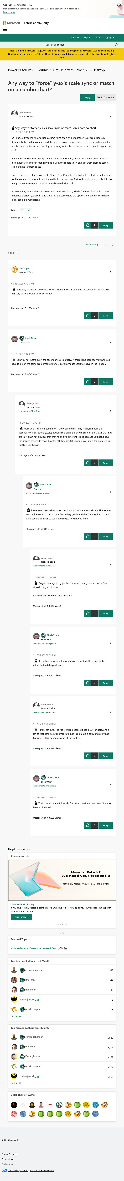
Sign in (87, 37)
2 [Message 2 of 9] (21, 374)
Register (75, 37)
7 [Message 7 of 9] (42, 675)
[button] (87, 97)
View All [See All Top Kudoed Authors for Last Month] (16, 1083)
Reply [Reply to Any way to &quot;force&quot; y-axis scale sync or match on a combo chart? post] (105, 225)
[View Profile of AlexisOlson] (31, 338)
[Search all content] (82, 45)
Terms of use (8, 1159)
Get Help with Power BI (70, 70)
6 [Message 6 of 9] (42, 817)
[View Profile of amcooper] (24, 268)
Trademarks (7, 1164)
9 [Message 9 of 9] (21, 308)
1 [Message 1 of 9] (21, 217)
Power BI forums (20, 70)
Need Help (26, 210)
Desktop (99, 70)
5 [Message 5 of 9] (42, 605)
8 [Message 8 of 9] (42, 748)
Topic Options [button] (104, 97)
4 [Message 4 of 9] (35, 528)
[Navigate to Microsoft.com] (11, 23)
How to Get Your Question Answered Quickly (35, 948)
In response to (30, 411)
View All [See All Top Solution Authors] (16, 1016)
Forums (42, 70)
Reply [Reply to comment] (105, 315)
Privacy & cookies (10, 1154)
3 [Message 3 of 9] (28, 455)
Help (97, 37)
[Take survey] (21, 917)
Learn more (9, 12)
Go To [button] (108, 37)
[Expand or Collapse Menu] (4, 30)
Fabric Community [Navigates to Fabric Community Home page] (36, 23)
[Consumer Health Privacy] (42, 1170)
